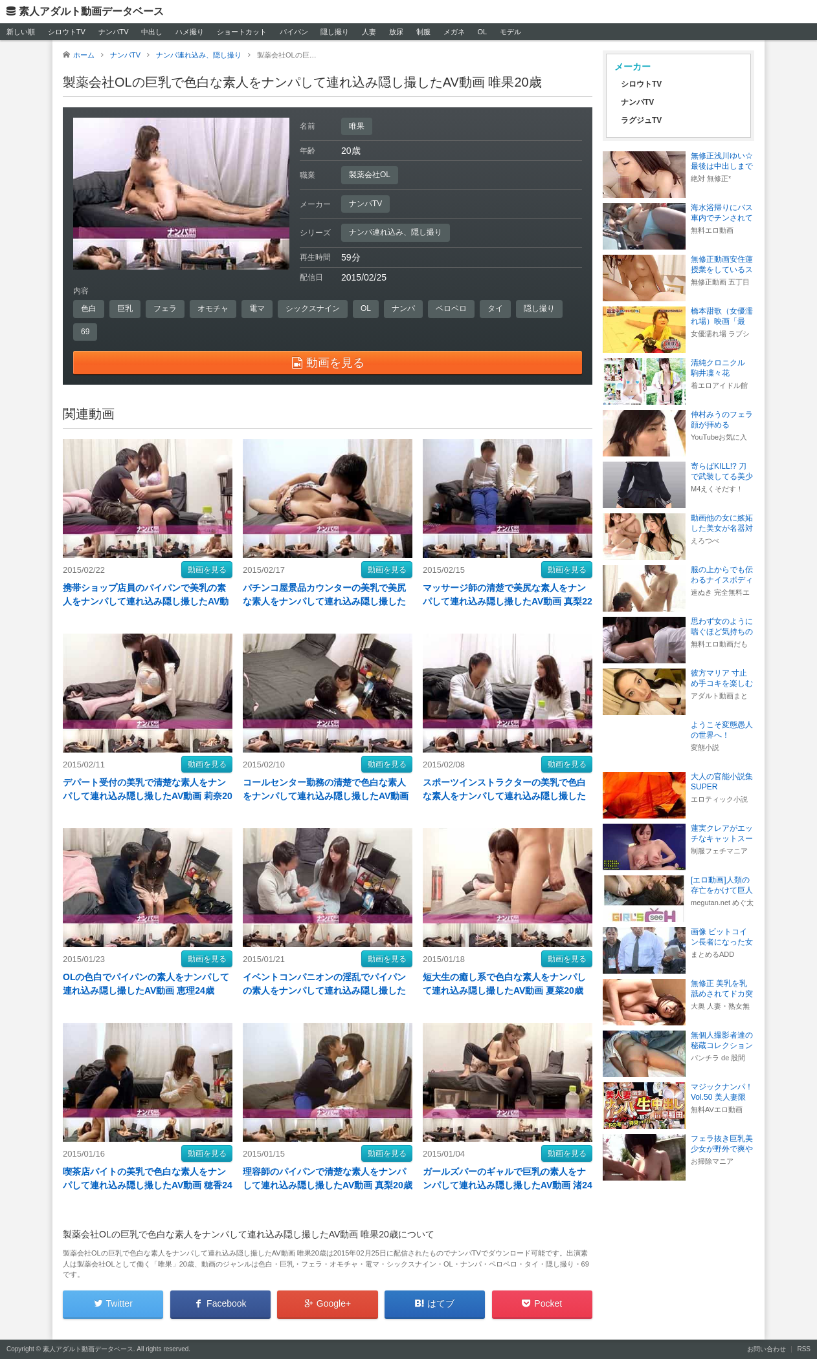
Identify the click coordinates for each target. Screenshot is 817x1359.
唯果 (356, 126)
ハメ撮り (189, 32)
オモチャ (213, 308)
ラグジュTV (641, 120)
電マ (257, 308)
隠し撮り (334, 32)
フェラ (165, 308)
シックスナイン (312, 308)
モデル (510, 32)
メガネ (454, 32)
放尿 (396, 32)
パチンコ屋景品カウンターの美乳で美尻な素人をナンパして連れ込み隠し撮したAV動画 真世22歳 (324, 601)
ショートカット (242, 32)
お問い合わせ (766, 1349)
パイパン (294, 32)
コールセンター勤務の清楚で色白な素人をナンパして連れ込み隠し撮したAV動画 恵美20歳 (325, 796)
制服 (423, 32)
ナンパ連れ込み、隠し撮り (395, 232)
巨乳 (125, 308)
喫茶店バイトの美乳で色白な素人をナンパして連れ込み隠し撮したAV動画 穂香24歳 (147, 1185)
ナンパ (403, 308)
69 (85, 331)
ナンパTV (113, 32)
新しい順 (20, 32)
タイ (495, 308)
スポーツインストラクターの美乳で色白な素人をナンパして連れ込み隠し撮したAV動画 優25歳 (504, 796)
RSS (804, 1349)
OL (482, 32)
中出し (151, 32)
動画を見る (207, 569)
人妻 (369, 32)
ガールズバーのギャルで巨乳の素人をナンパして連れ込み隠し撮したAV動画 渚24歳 (507, 1185)
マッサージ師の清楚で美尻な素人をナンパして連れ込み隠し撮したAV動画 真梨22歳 (507, 601)
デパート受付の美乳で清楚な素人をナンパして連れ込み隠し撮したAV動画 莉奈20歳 (147, 796)
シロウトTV (66, 32)
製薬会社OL (369, 174)
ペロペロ (451, 308)
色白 (88, 308)
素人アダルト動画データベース (91, 11)
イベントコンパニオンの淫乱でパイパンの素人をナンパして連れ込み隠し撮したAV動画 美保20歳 (324, 990)
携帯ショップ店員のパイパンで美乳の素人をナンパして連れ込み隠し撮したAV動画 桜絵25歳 (146, 601)
